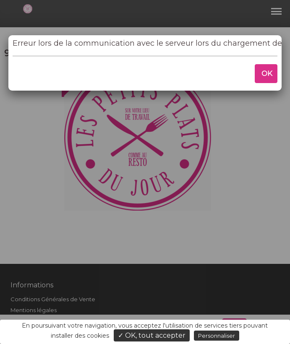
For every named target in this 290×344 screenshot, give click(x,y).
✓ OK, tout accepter (151, 335)
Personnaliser (216, 335)
